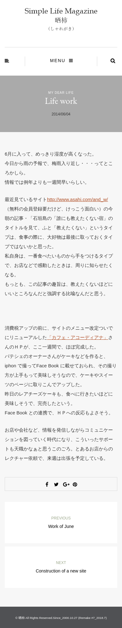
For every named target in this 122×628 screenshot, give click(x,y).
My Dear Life (61, 92)
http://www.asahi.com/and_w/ (77, 199)
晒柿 (22, 618)
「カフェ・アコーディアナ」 (77, 337)
